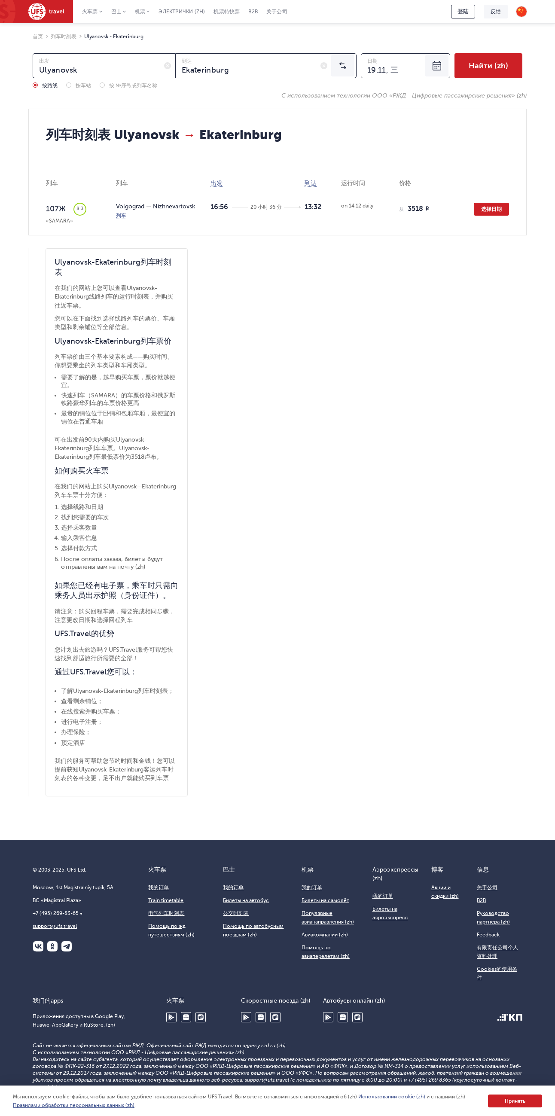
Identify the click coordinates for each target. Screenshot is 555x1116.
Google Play (171, 1017)
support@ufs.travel (55, 926)
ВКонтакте (38, 946)
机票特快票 (226, 12)
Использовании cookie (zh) (391, 1097)
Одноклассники (52, 946)
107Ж (56, 208)
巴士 (116, 12)
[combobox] (104, 65)
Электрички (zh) (182, 12)
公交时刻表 (236, 913)
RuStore (200, 1017)
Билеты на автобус (246, 900)
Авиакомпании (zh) (325, 935)
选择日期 (491, 209)
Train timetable (165, 900)
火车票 (90, 12)
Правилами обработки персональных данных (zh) (73, 1105)
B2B (253, 12)
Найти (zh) (488, 65)
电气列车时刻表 (166, 913)
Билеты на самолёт (325, 900)
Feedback (488, 935)
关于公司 (276, 12)
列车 (121, 216)
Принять (515, 1101)
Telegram (66, 946)
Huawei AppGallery (186, 1017)
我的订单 (158, 887)
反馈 (496, 12)
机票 (140, 12)
